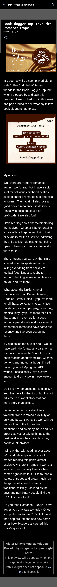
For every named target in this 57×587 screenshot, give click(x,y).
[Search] (53, 4)
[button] (5, 38)
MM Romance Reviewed (21, 4)
